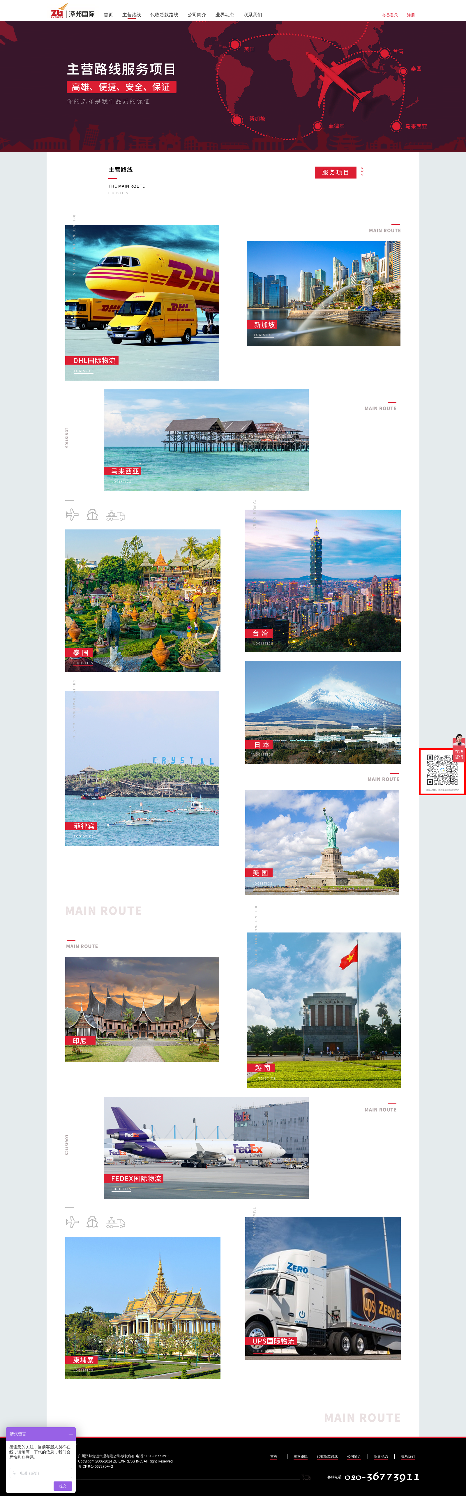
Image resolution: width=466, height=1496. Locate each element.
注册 (411, 15)
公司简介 (197, 14)
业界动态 (225, 14)
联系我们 (252, 14)
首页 (108, 14)
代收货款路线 (164, 14)
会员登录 (390, 15)
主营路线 (131, 14)
